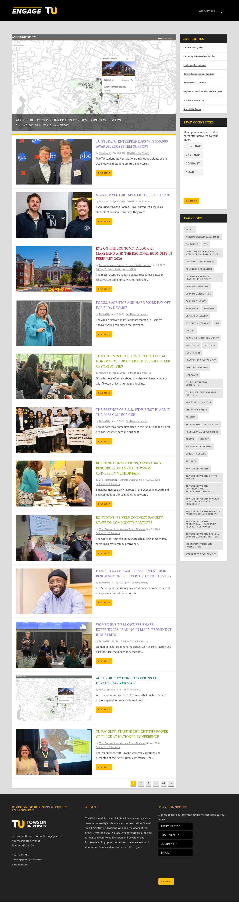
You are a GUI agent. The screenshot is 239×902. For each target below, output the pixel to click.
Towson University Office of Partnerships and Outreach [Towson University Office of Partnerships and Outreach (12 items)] (203, 504)
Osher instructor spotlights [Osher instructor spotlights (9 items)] (196, 375)
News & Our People (192, 101)
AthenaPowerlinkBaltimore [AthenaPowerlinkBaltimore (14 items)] (203, 229)
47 (163, 775)
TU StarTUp (104, 306)
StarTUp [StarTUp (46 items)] (204, 431)
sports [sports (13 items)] (190, 431)
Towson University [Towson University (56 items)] (197, 460)
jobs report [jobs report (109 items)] (193, 345)
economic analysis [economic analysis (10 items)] (197, 278)
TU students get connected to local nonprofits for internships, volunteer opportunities (133, 353)
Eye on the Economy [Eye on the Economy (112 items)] (198, 315)
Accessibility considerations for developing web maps (68, 112)
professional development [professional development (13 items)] (202, 424)
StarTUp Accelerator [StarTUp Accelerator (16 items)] (198, 438)
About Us (207, 9)
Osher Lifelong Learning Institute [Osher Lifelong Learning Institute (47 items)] (201, 385)
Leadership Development (195, 57)
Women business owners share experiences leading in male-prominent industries (134, 621)
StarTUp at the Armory (138, 144)
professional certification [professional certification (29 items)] (202, 416)
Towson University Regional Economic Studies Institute (125, 257)
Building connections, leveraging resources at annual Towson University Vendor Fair (128, 460)
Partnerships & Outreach (139, 364)
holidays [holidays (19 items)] (210, 337)
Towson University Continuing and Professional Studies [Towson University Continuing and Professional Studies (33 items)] (199, 481)
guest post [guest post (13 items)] (192, 337)
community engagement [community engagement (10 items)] (200, 253)
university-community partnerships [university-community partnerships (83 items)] (199, 537)
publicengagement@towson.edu (27, 851)
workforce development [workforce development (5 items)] (201, 546)
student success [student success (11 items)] (196, 446)
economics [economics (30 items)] (192, 300)
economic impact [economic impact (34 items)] (196, 293)
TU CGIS (29, 117)
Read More (104, 165)
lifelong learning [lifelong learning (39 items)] (197, 359)
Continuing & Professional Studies (199, 48)
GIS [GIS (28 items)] (217, 315)
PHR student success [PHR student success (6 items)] (198, 394)
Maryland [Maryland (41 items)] (192, 367)
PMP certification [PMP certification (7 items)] (196, 401)
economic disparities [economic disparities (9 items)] (198, 286)
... (156, 775)
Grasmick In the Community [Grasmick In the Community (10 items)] (202, 330)
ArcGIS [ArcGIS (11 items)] (190, 221)
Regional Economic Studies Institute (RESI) (116, 261)
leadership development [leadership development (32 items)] (201, 352)
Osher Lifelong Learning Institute (199, 66)
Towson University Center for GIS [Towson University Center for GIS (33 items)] (202, 469)
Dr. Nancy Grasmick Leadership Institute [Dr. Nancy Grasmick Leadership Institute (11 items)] (198, 269)
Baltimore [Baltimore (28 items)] (192, 236)
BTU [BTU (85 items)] (206, 236)
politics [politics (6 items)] (190, 409)
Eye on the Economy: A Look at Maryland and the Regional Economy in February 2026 (134, 245)
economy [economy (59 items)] (209, 300)
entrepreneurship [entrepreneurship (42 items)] (197, 308)
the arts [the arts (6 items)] (191, 453)
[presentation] (187, 860)
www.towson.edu (19, 856)
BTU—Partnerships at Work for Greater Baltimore (122, 471)
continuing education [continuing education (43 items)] (199, 261)
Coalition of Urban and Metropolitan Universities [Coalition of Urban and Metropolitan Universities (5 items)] (202, 245)
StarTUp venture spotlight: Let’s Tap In (133, 187)
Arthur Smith (105, 144)
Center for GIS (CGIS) (59, 117)
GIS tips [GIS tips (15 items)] (190, 322)
